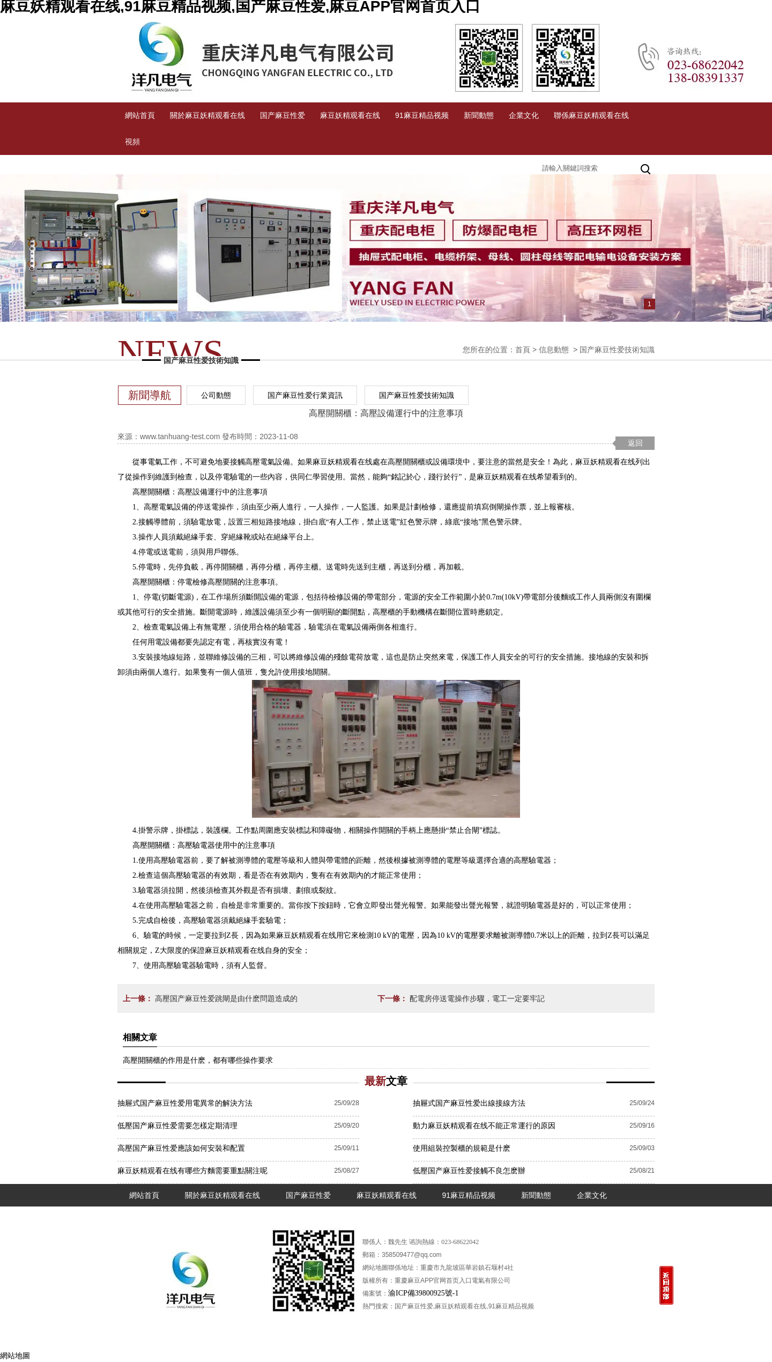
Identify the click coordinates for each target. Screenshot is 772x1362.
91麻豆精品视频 (422, 115)
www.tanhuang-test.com (180, 436)
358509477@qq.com (412, 1255)
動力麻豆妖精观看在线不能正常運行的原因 (484, 1125)
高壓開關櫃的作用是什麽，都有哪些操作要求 (198, 1060)
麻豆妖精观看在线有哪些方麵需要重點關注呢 (192, 1170)
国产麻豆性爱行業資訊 (305, 395)
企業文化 (524, 115)
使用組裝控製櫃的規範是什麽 (461, 1148)
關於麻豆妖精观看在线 (207, 115)
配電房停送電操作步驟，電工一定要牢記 (476, 998)
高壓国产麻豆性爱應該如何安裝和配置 (181, 1148)
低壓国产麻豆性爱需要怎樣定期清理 (177, 1125)
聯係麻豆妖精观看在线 (591, 115)
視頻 (132, 141)
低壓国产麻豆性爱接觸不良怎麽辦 (469, 1170)
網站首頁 (140, 115)
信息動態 (554, 349)
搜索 (646, 168)
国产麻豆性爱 (282, 115)
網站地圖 (15, 1355)
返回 (635, 443)
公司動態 (216, 395)
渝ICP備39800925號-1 (423, 1293)
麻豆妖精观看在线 (350, 115)
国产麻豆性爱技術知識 (416, 395)
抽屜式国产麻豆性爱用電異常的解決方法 (185, 1103)
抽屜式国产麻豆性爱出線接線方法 (469, 1103)
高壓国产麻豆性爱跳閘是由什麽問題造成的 (225, 998)
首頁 (522, 349)
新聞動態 (479, 115)
